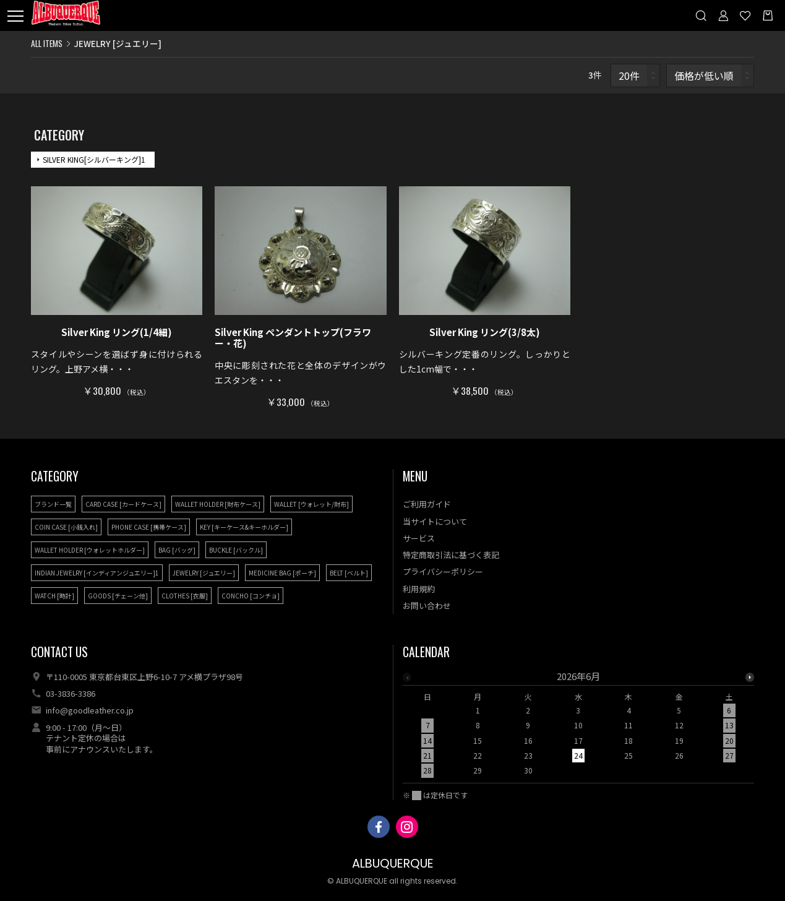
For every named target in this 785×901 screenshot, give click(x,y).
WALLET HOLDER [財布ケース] (217, 504)
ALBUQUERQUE (393, 863)
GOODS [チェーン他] (118, 595)
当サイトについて (435, 521)
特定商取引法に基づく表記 (451, 555)
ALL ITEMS (46, 43)
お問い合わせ (427, 605)
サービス (419, 538)
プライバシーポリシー (443, 571)
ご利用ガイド (427, 504)
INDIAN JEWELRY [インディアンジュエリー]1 (97, 572)
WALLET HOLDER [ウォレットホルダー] (90, 549)
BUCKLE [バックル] (236, 549)
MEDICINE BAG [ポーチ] (282, 572)
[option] (579, 727)
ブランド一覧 (53, 504)
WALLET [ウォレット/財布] (311, 504)
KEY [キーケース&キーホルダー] (244, 527)
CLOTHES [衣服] (184, 595)
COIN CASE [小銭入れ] (66, 527)
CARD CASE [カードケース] (123, 504)
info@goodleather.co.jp (90, 710)
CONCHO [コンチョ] (250, 595)
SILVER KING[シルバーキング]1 (94, 159)
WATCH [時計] (54, 595)
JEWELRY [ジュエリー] (204, 572)
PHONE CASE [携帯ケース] (148, 527)
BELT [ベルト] (349, 572)
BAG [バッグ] (176, 549)
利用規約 (419, 589)
